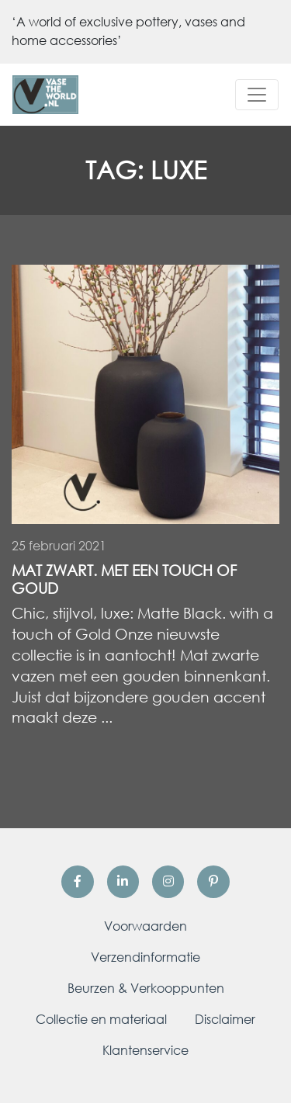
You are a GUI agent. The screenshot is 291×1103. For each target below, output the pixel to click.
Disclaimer (225, 1019)
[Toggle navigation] (257, 94)
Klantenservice (145, 1050)
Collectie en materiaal (101, 1019)
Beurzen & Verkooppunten (146, 988)
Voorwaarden (145, 926)
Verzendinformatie (145, 957)
